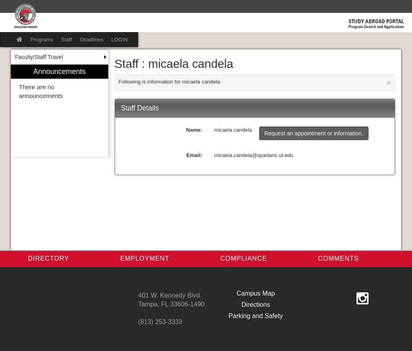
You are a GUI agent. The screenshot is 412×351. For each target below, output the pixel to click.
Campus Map (256, 293)
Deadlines (91, 40)
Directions (255, 304)
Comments (338, 258)
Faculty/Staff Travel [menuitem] (39, 57)
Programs (42, 40)
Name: (194, 130)
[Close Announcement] (388, 82)
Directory (48, 258)
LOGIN (119, 40)
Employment (144, 258)
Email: (194, 155)
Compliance (243, 258)
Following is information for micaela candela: (255, 82)
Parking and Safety (256, 315)
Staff (66, 40)
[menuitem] (59, 111)
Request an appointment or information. (313, 133)
